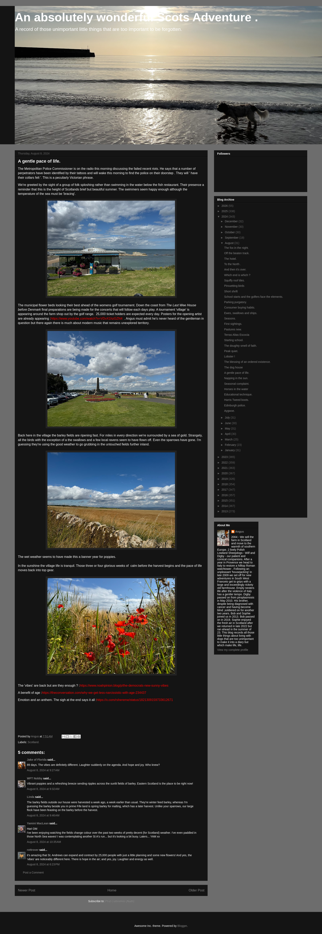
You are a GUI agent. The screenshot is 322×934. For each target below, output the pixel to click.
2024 (225, 216)
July (228, 417)
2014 (225, 506)
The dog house (233, 367)
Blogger (182, 925)
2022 (225, 462)
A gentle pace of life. (236, 372)
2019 (225, 478)
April (228, 433)
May (228, 428)
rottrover (32, 849)
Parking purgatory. (235, 302)
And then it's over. (235, 269)
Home (111, 890)
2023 (225, 457)
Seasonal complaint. (236, 383)
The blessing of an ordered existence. (247, 361)
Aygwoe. (229, 410)
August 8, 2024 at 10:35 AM (44, 841)
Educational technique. (238, 394)
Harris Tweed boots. (236, 399)
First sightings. (233, 323)
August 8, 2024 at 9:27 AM (43, 770)
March (229, 439)
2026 (225, 205)
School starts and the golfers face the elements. (253, 296)
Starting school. (233, 340)
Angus (239, 531)
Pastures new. (233, 329)
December (231, 221)
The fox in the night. (236, 247)
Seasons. (230, 318)
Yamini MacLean (38, 823)
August (229, 243)
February (231, 444)
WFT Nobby (34, 778)
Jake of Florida (37, 759)
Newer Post (26, 890)
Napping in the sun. (236, 378)
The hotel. (230, 258)
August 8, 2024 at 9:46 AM (43, 815)
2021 (225, 467)
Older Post (196, 890)
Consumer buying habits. (239, 307)
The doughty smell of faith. (240, 345)
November (231, 226)
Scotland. (33, 742)
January (230, 450)
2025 (225, 211)
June (228, 423)
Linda (30, 796)
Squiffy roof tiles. (234, 280)
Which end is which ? (237, 275)
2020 (225, 473)
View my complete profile (232, 649)
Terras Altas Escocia (236, 334)
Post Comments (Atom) (119, 901)
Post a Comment (33, 872)
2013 (225, 511)
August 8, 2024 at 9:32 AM (43, 789)
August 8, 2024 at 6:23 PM (43, 864)
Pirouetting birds (234, 285)
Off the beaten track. (236, 253)
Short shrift (231, 291)
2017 (225, 489)
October (230, 232)
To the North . (232, 264)
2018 (225, 484)
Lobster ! (229, 356)
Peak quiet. (231, 351)
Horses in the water (236, 389)
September (232, 237)
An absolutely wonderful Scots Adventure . (136, 17)
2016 (225, 495)
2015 (225, 500)
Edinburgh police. (235, 405)
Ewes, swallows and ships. (240, 313)
